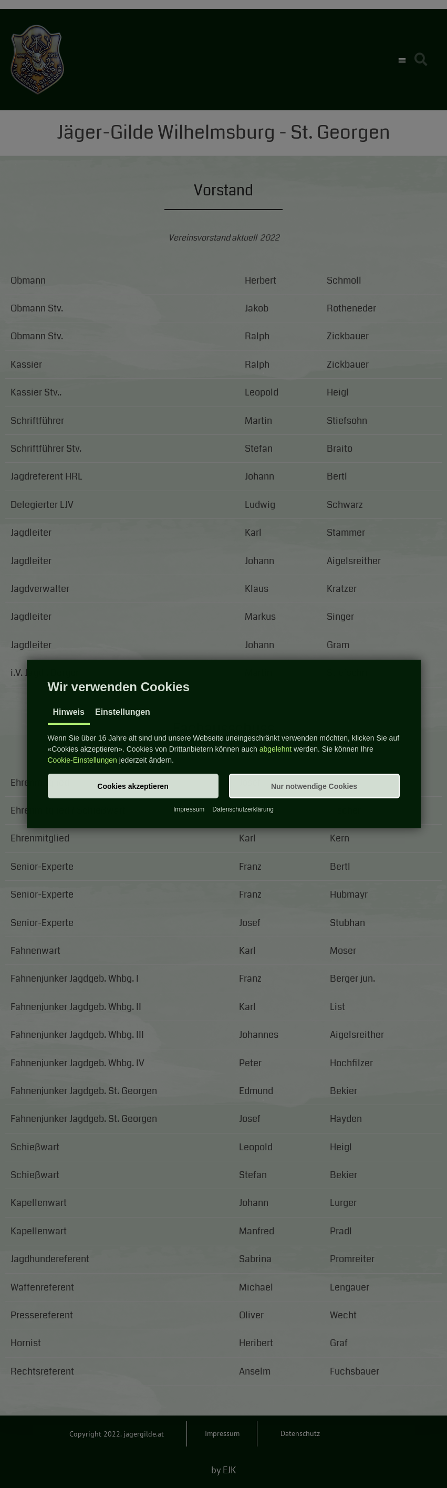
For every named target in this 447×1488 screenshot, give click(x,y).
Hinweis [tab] (69, 711)
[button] (133, 786)
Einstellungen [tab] (122, 711)
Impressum (188, 809)
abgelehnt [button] (275, 749)
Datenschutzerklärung (243, 809)
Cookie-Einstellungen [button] (82, 760)
